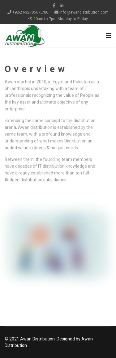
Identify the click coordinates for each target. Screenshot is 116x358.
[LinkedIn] (61, 5)
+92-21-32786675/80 (30, 12)
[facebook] (54, 5)
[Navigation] (108, 35)
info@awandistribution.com (84, 12)
